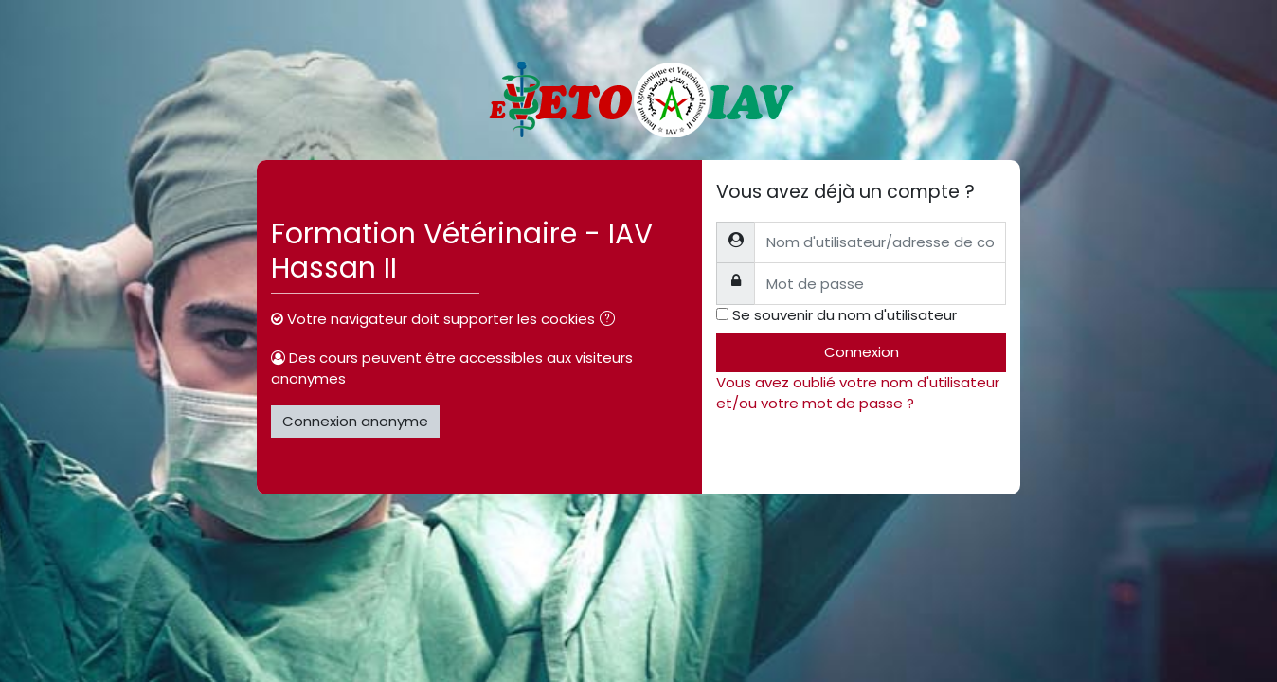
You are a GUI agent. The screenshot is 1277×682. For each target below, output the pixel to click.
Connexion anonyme (355, 421)
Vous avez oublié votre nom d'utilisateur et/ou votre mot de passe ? (857, 393)
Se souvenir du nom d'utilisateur (844, 315)
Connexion (861, 352)
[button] (611, 320)
